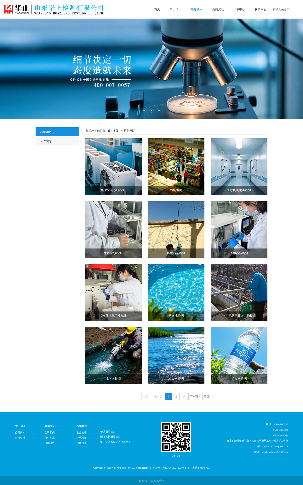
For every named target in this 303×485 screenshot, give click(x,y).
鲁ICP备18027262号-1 (151, 480)
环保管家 (46, 141)
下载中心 (239, 9)
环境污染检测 (176, 253)
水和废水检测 (113, 253)
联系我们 (260, 9)
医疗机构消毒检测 (239, 190)
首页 (157, 9)
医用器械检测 (239, 253)
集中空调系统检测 (113, 190)
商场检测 (176, 190)
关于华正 (175, 9)
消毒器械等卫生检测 (113, 316)
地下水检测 (113, 379)
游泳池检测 (176, 316)
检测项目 (46, 132)
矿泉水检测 (239, 379)
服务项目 (197, 9)
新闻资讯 (218, 9)
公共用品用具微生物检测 (239, 316)
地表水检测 (176, 379)
